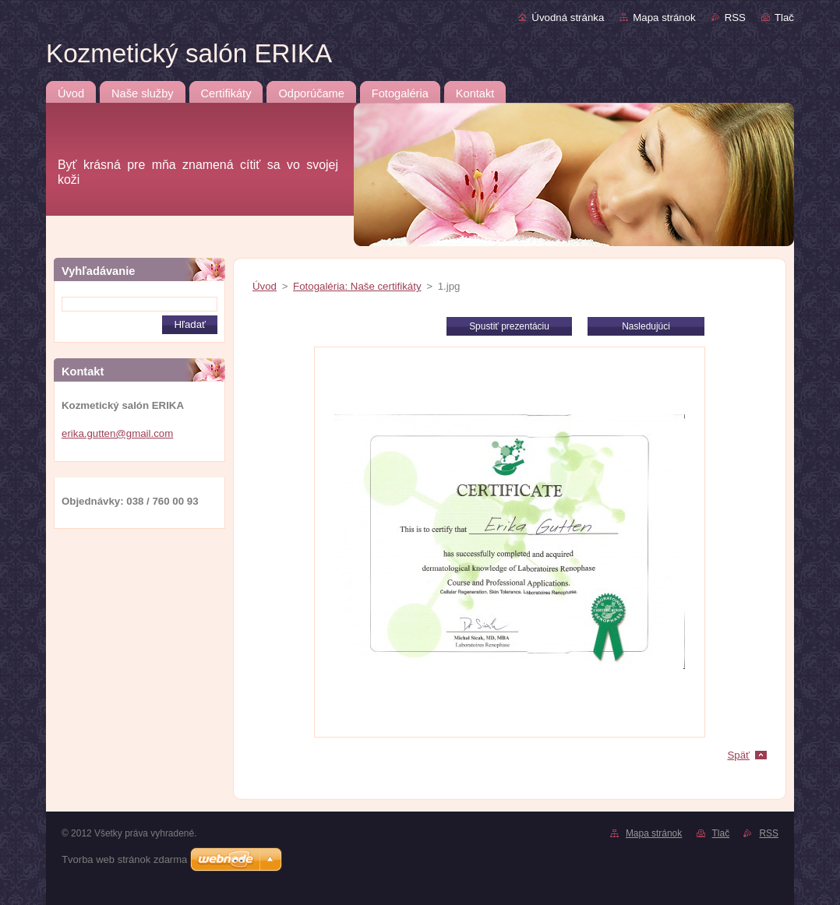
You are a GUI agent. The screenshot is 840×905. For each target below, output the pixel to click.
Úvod (264, 286)
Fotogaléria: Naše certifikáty (357, 286)
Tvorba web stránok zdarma (124, 859)
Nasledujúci (646, 326)
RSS (735, 17)
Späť (738, 755)
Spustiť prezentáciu (509, 326)
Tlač (784, 17)
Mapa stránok (664, 17)
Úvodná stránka (567, 17)
